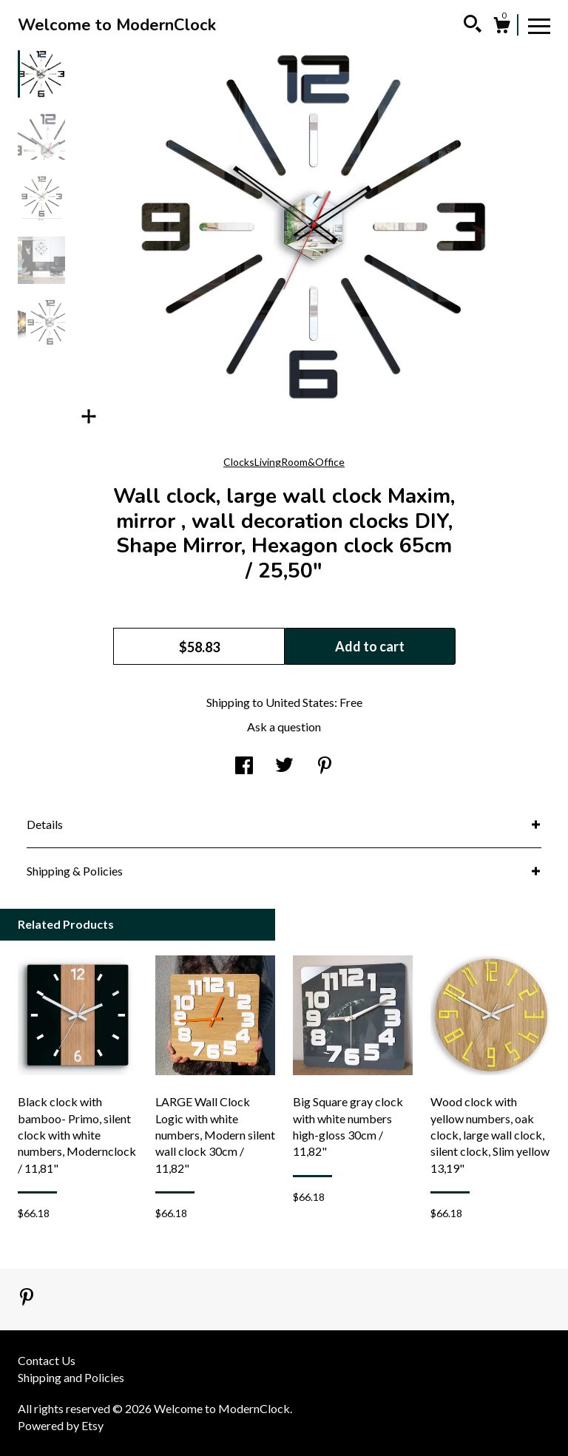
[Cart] (501, 27)
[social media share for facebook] (244, 766)
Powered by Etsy (61, 1425)
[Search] (472, 26)
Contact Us (46, 1360)
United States (300, 702)
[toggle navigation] (539, 25)
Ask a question (284, 726)
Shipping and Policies (71, 1377)
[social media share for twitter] (284, 766)
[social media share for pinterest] (325, 766)
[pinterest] (27, 1298)
